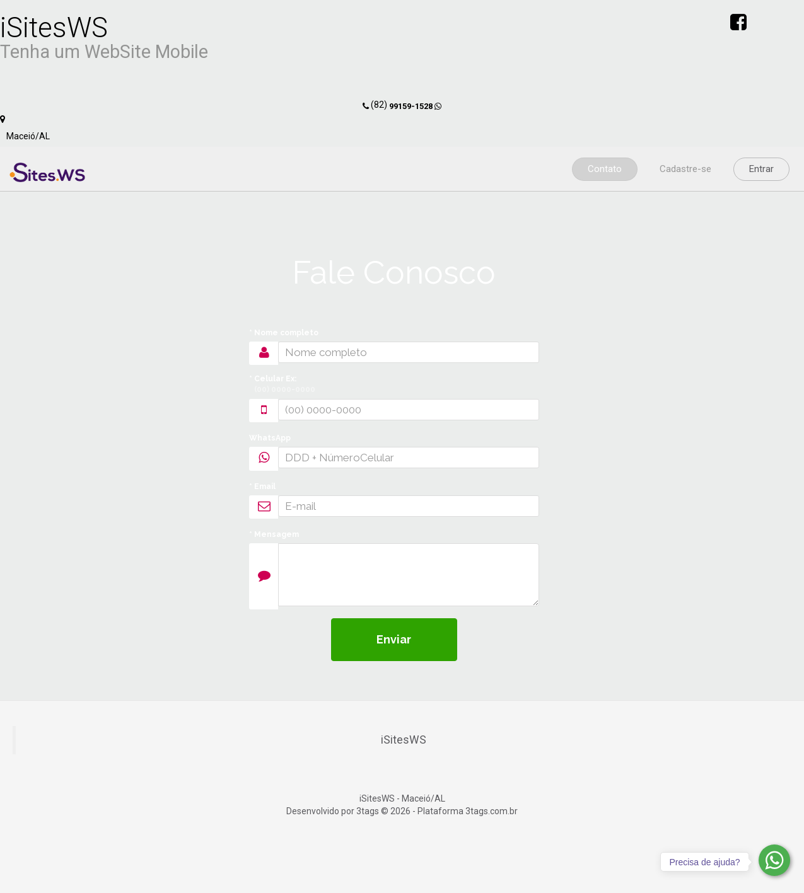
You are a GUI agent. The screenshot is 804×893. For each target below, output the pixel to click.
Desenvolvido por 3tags (332, 811)
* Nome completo (283, 332)
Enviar (393, 639)
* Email (262, 486)
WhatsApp (270, 438)
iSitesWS (403, 740)
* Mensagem (274, 534)
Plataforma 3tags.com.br (467, 811)
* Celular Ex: (282, 384)
